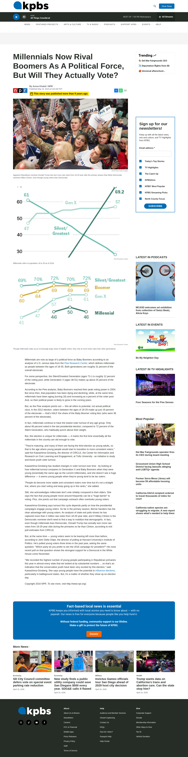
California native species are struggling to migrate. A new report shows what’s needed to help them (155, 510)
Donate (94, 633)
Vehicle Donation (143, 736)
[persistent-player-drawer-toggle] (166, 19)
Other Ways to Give (144, 727)
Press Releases (70, 736)
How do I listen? (106, 732)
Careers (67, 722)
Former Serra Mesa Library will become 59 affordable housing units (153, 481)
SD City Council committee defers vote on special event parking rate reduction (32, 682)
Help (158, 27)
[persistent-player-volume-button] (24, 19)
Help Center (105, 741)
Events (146, 27)
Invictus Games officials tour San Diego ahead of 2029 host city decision (111, 682)
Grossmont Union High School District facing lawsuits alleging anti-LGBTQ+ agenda (153, 467)
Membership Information (146, 722)
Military (98, 676)
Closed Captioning (107, 718)
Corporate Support (143, 713)
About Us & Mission (72, 713)
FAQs (102, 727)
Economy (17, 676)
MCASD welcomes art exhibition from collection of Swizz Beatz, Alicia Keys (154, 310)
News (27, 27)
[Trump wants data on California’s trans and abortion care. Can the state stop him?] (155, 661)
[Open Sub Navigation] (32, 27)
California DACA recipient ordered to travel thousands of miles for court (155, 496)
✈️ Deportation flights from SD (154, 65)
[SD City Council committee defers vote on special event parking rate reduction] (32, 661)
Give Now (167, 6)
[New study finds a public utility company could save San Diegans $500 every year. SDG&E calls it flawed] (73, 661)
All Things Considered (40, 20)
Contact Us (104, 722)
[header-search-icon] (155, 7)
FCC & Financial (70, 727)
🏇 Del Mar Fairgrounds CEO (153, 60)
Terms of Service (70, 751)
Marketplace (145, 19)
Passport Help (105, 736)
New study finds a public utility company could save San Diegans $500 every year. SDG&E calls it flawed (72, 683)
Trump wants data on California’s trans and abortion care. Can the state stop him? (155, 683)
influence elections (105, 570)
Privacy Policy (69, 741)
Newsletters (68, 718)
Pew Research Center (75, 363)
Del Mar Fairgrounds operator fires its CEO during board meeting (155, 453)
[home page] (30, 7)
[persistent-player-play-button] (16, 19)
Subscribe (155, 206)
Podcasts (109, 27)
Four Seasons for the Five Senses (155, 402)
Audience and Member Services (113, 713)
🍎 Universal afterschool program (151, 72)
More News (21, 646)
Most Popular (146, 419)
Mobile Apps (69, 732)
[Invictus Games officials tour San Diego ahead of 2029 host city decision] (114, 661)
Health (139, 676)
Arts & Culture (72, 27)
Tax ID (138, 732)
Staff (65, 746)
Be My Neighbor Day (147, 358)
